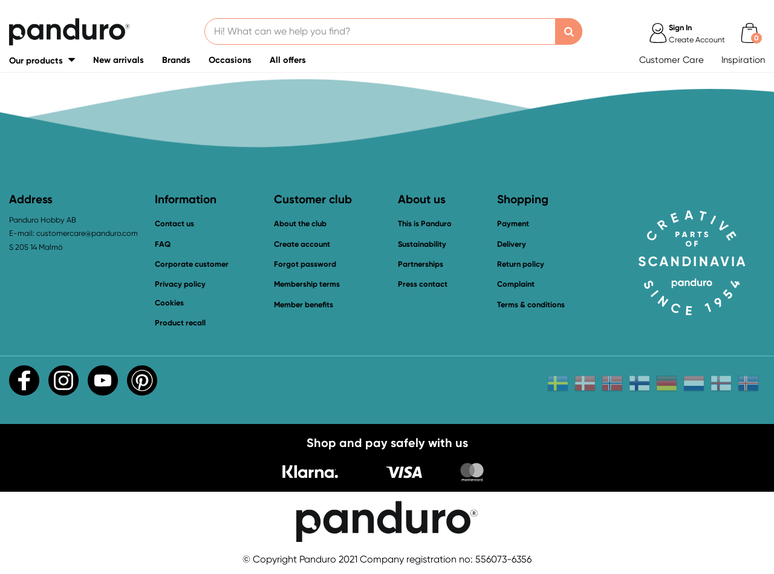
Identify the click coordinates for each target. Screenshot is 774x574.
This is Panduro (425, 223)
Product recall (180, 322)
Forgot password (305, 264)
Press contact (422, 284)
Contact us (174, 223)
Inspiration (743, 59)
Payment (513, 223)
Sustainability (422, 244)
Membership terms (307, 284)
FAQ (163, 244)
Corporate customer (192, 264)
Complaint (516, 284)
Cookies (169, 303)
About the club (300, 223)
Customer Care (671, 59)
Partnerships (420, 264)
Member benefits (303, 304)
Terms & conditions (531, 304)
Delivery (511, 244)
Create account (302, 244)
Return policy (520, 264)
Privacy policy (180, 284)
